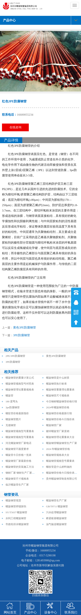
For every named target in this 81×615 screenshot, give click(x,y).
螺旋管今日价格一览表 (18, 454)
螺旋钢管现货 (13, 500)
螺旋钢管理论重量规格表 (20, 389)
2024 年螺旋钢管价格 (58, 448)
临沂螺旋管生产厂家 (17, 484)
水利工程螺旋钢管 (16, 518)
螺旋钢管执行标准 (56, 383)
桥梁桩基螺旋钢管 (56, 518)
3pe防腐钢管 (13, 407)
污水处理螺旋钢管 (56, 512)
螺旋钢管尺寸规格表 (57, 395)
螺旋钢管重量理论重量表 (60, 389)
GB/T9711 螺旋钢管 (57, 506)
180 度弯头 (12, 401)
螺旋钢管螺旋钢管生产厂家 (61, 443)
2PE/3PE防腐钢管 (15, 355)
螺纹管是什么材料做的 (59, 466)
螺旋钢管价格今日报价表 (60, 419)
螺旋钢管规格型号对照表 (20, 383)
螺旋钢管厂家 (54, 425)
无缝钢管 (11, 425)
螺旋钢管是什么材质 (57, 377)
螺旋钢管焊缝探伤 (16, 506)
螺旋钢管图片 (13, 419)
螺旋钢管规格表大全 (57, 454)
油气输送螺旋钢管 (56, 524)
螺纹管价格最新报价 (17, 413)
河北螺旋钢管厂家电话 (18, 443)
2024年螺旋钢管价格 (57, 407)
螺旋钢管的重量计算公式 (20, 377)
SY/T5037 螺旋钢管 (16, 512)
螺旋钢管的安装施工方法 (20, 466)
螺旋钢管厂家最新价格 (18, 460)
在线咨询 (15, 127)
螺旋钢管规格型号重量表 (20, 431)
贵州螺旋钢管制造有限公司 (61, 478)
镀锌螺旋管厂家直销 (57, 431)
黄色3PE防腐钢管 (24, 327)
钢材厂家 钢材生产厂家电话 (21, 472)
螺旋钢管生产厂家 (56, 500)
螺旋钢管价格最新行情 (59, 413)
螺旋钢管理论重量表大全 (60, 437)
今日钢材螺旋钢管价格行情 (61, 401)
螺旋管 (9, 395)
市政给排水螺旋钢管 (17, 524)
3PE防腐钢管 (21, 335)
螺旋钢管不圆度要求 (17, 448)
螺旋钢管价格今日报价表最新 (63, 472)
